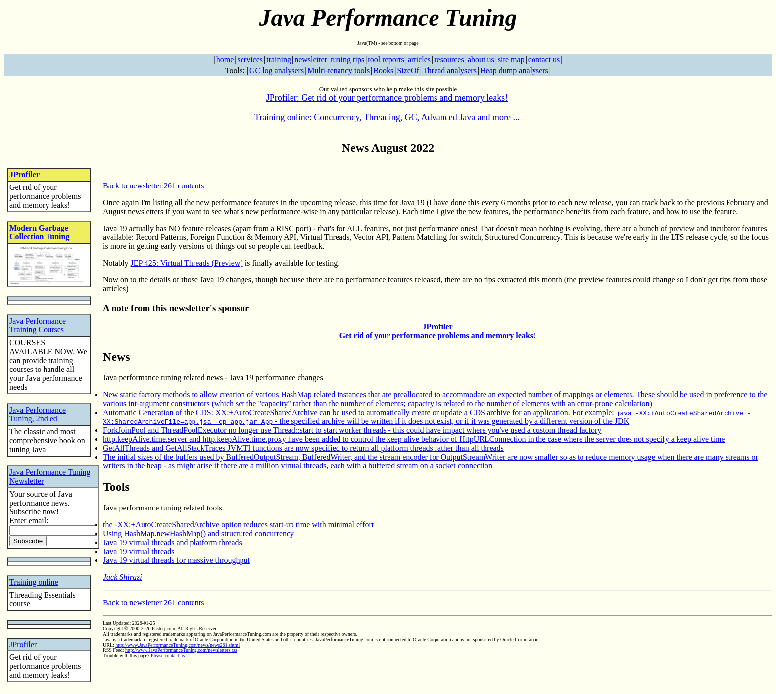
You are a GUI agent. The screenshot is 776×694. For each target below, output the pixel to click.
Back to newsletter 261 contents (153, 186)
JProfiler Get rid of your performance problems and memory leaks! (438, 331)
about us (481, 59)
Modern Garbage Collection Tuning (39, 232)
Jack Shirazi (122, 577)
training (278, 59)
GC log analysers (276, 70)
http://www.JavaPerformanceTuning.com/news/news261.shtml (177, 645)
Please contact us (168, 655)
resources (449, 59)
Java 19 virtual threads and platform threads (172, 542)
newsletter (310, 59)
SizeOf (408, 70)
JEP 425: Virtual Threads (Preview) (187, 263)
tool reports (386, 59)
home (225, 59)
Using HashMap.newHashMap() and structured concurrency (198, 533)
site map (511, 59)
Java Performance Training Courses (37, 325)
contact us (544, 59)
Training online (33, 582)
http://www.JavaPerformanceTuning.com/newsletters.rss (181, 650)
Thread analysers (450, 70)
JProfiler (24, 174)
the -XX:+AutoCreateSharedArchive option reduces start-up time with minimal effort (238, 524)
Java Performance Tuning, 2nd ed (37, 414)
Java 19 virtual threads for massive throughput (176, 560)
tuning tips (347, 59)
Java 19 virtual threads (138, 551)
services (250, 59)
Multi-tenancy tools (338, 70)
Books (383, 70)
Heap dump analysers (514, 70)
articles (419, 59)
